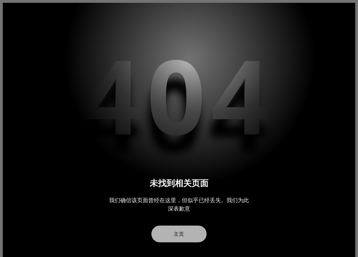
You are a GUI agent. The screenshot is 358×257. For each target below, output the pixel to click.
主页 (179, 234)
